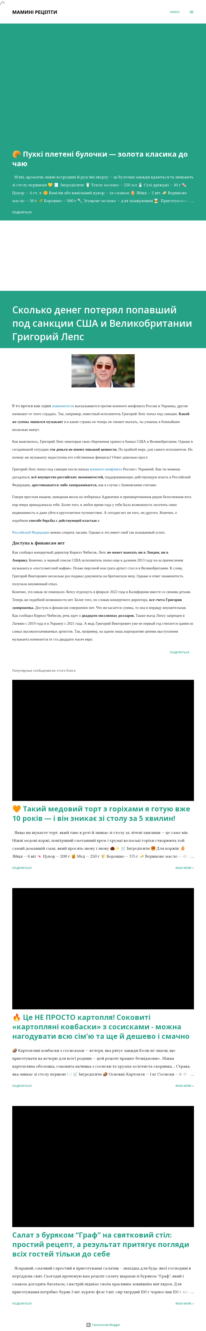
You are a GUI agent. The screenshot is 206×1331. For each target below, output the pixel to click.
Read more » (185, 868)
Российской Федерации (30, 532)
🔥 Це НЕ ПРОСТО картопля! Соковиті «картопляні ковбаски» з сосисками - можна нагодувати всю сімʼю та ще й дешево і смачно (101, 1026)
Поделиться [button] (22, 212)
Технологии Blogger (103, 1325)
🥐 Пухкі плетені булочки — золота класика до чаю (100, 158)
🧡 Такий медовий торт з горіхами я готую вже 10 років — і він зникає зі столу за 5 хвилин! (101, 813)
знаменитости (63, 406)
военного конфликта (106, 469)
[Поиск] (175, 12)
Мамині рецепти (34, 12)
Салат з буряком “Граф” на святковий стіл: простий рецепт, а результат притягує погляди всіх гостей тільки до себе (100, 1244)
